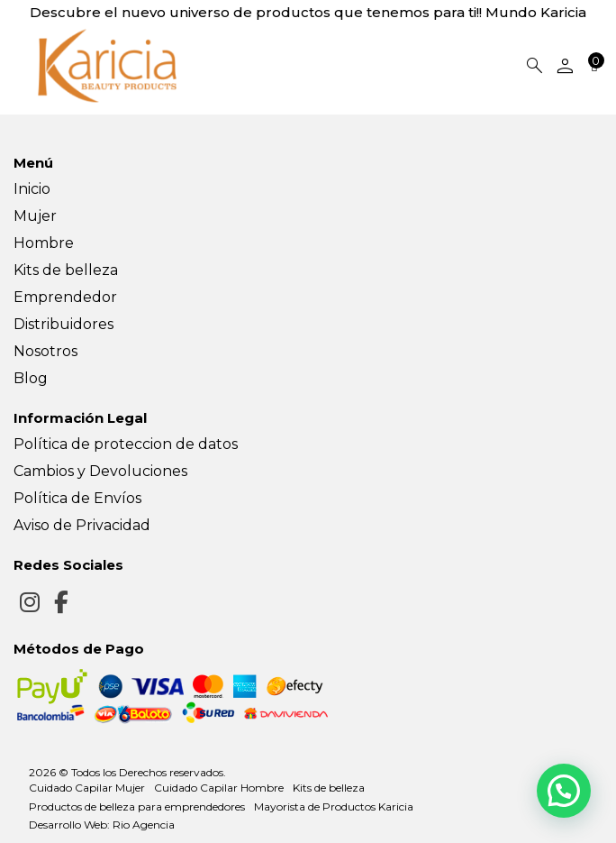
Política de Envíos (77, 498)
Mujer (35, 215)
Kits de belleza (66, 270)
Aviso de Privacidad (82, 525)
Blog (31, 378)
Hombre (44, 243)
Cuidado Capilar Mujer (87, 787)
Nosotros (45, 351)
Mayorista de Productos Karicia (333, 806)
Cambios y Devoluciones (100, 471)
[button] (563, 789)
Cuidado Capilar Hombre (219, 787)
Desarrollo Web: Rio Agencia (102, 824)
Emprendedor (65, 297)
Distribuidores (63, 324)
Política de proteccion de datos (126, 444)
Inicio (32, 188)
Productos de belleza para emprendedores (137, 806)
